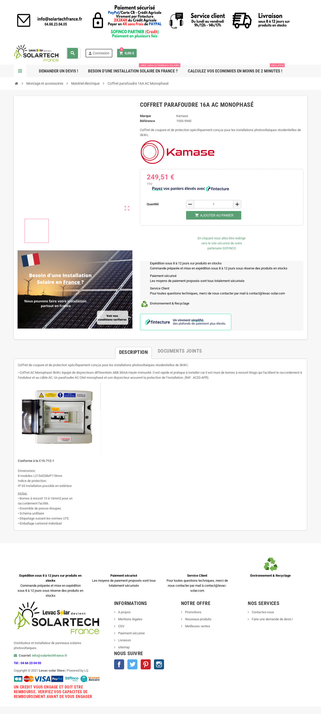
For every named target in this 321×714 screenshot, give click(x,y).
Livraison (124, 640)
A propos (124, 612)
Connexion (98, 53)
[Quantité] (213, 204)
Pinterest (146, 664)
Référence (147, 121)
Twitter (132, 664)
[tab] (133, 351)
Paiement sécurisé (131, 633)
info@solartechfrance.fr (49, 655)
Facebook (119, 664)
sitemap (123, 647)
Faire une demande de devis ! (272, 619)
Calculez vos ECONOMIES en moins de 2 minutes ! (236, 69)
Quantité (153, 204)
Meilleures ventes (197, 626)
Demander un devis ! (58, 70)
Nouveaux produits (197, 619)
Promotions (192, 612)
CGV (120, 626)
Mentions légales (129, 619)
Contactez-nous (262, 612)
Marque (145, 116)
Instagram (159, 664)
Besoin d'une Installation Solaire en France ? (134, 69)
